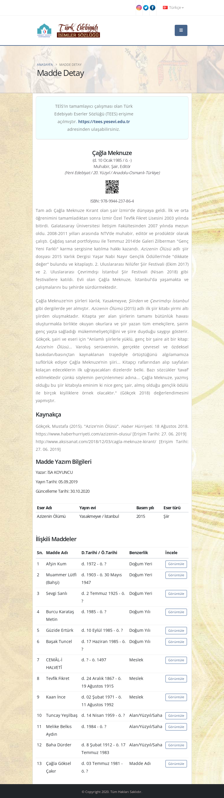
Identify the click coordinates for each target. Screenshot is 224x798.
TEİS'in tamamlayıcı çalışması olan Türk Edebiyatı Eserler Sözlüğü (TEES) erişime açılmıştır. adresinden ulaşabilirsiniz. (93, 117)
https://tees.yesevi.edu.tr (104, 121)
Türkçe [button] (173, 7)
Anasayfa (45, 64)
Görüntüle (176, 564)
